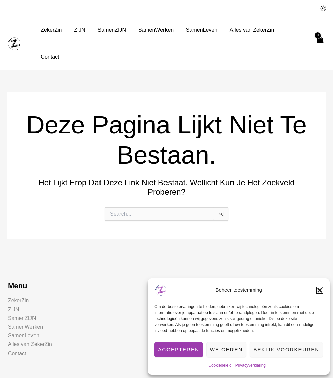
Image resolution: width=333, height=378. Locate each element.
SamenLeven (24, 309)
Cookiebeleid (219, 365)
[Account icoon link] (323, 8)
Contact (17, 327)
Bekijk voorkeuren (286, 349)
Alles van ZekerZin (30, 318)
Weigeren (226, 349)
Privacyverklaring (250, 365)
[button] (319, 290)
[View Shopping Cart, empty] (320, 30)
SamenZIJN (22, 291)
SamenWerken (26, 300)
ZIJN (13, 283)
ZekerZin (18, 273)
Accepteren (178, 349)
